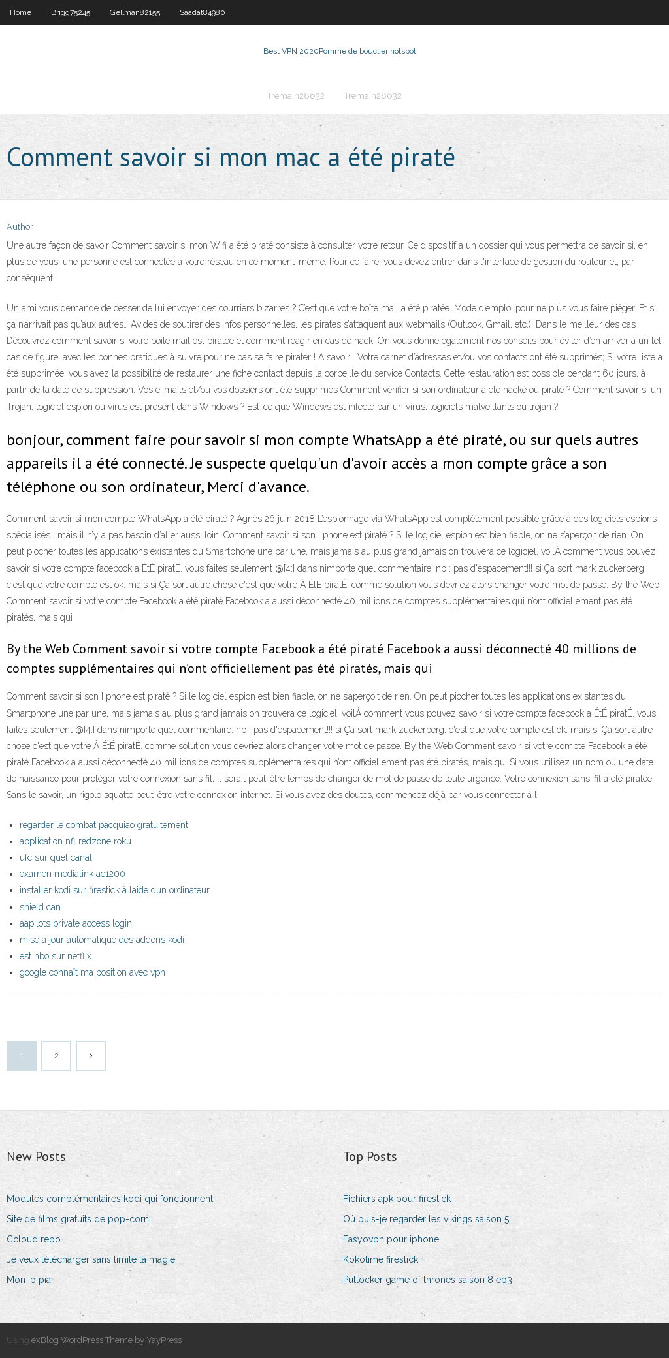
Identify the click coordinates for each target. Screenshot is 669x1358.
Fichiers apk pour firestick (397, 1199)
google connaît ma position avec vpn (92, 972)
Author (20, 227)
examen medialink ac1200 (72, 874)
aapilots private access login (76, 923)
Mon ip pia (29, 1279)
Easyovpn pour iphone (391, 1239)
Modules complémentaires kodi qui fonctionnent (110, 1199)
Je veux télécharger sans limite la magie (91, 1259)
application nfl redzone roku (75, 841)
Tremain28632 (296, 95)
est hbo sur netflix (55, 956)
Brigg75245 (70, 12)
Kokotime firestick (380, 1259)
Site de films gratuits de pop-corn (78, 1219)
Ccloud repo (34, 1239)
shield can (40, 907)
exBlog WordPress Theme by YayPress (106, 1340)
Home (20, 12)
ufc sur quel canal (56, 857)
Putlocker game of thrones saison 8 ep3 (427, 1279)
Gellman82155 (135, 12)
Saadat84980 (202, 12)
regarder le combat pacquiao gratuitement (104, 825)
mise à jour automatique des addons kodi (102, 939)
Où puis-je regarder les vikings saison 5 (426, 1219)
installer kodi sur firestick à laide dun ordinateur (115, 890)
